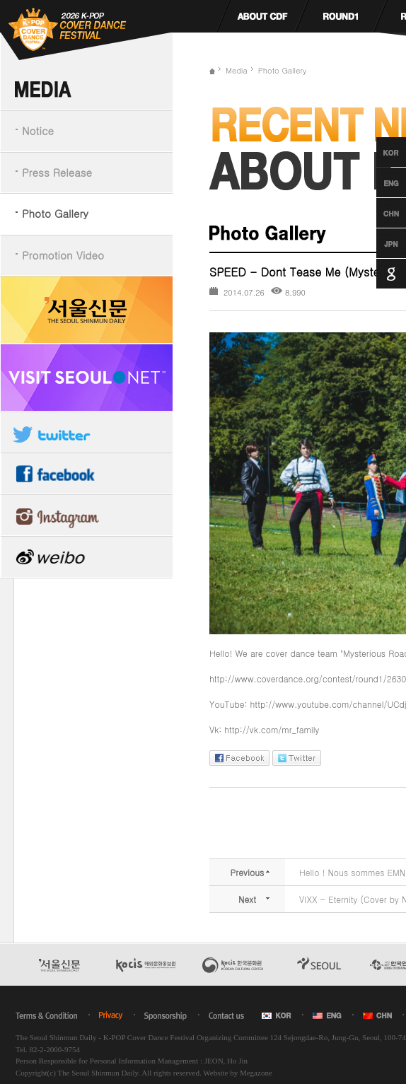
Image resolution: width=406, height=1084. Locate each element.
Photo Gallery (55, 213)
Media (237, 70)
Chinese (378, 213)
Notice (38, 130)
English (378, 182)
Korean (378, 152)
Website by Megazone (237, 1072)
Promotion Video (63, 254)
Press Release (57, 172)
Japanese (378, 243)
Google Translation (378, 274)
